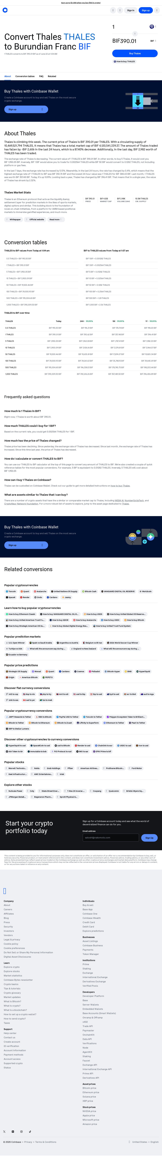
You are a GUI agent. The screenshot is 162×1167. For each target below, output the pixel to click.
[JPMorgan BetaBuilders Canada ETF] (16, 797)
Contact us (9, 1037)
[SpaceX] (10, 597)
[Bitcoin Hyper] (112, 671)
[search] (113, 10)
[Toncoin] (10, 591)
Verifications (90, 1043)
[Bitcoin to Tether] (14, 723)
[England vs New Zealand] (83, 649)
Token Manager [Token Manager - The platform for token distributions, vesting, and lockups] (91, 954)
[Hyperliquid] (143, 671)
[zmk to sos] (12, 700)
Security (8, 926)
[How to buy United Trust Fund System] (112, 626)
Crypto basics (11, 984)
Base (85, 1000)
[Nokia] (35, 768)
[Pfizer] (69, 768)
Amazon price (90, 1124)
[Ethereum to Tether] (114, 723)
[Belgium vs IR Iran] (92, 643)
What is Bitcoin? (12, 1001)
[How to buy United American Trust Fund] (25, 620)
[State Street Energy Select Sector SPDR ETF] (49, 791)
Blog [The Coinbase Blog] (6, 918)
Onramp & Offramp (93, 1017)
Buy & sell (88, 905)
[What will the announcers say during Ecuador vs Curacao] (120, 649)
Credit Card (89, 922)
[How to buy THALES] (124, 61)
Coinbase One (90, 913)
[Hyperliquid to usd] (15, 745)
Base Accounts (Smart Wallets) (99, 1013)
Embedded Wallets (93, 1009)
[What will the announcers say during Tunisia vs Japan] (46, 649)
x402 (85, 1022)
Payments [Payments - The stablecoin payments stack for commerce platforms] (88, 949)
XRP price (88, 1101)
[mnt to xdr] (62, 694)
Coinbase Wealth (92, 918)
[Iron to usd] (142, 745)
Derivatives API (91, 1077)
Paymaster (88, 1030)
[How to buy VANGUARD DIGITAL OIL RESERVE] (59, 614)
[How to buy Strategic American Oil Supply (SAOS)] (25, 626)
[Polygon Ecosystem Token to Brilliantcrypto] (126, 717)
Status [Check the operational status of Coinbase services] (7, 1067)
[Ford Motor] (135, 768)
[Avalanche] (40, 591)
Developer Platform (93, 996)
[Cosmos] (79, 671)
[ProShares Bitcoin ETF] (114, 768)
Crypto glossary (12, 992)
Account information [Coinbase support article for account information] (15, 1050)
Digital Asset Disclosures (17, 956)
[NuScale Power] (14, 791)
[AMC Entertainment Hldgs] (42, 774)
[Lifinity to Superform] (87, 723)
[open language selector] (120, 10)
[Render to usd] (82, 745)
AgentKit (87, 1052)
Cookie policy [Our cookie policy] (11, 944)
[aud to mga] (147, 694)
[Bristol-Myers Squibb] (134, 791)
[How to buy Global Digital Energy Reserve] (69, 626)
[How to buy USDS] (93, 614)
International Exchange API (97, 1069)
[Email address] (111, 837)
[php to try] (45, 694)
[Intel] (61, 774)
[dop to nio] (28, 694)
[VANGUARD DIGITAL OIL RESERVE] (118, 591)
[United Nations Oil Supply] (64, 591)
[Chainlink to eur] (103, 745)
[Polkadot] (94, 671)
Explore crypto (12, 967)
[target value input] (133, 41)
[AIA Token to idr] (14, 751)
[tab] (7, 76)
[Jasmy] (66, 597)
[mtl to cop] (12, 694)
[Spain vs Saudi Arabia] (41, 643)
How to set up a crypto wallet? (20, 1014)
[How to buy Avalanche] (85, 620)
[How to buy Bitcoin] (134, 620)
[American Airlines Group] (88, 768)
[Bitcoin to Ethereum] (39, 723)
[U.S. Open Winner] (15, 643)
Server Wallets (91, 1004)
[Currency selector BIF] (153, 41)
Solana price (89, 1096)
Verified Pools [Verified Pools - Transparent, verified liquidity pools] (90, 985)
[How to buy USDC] (110, 620)
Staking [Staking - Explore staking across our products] (87, 968)
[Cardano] (52, 597)
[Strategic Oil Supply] (16, 671)
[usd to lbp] (79, 694)
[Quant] (25, 591)
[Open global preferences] (129, 1142)
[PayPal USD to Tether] (67, 717)
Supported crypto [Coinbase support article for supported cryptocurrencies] (13, 1063)
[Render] (25, 597)
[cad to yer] (28, 700)
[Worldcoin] (145, 591)
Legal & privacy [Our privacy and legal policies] (12, 939)
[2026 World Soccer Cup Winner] (122, 643)
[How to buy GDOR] (59, 620)
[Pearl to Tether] (137, 723)
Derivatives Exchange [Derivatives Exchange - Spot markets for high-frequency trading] (94, 981)
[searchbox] (153, 41)
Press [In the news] (7, 922)
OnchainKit (88, 1034)
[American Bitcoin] (28, 677)
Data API (87, 1039)
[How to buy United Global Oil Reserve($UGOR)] (126, 614)
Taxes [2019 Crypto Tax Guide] (7, 1023)
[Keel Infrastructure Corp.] (16, 774)
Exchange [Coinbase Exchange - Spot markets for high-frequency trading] (88, 973)
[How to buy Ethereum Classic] (20, 614)
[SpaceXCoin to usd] (40, 745)
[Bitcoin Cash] (89, 591)
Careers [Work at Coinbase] (8, 909)
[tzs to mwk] (46, 700)
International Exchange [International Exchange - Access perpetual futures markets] (95, 977)
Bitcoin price (89, 1088)
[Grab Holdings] (52, 768)
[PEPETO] (47, 677)
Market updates (12, 997)
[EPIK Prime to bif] (102, 751)
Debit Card (88, 926)
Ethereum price (91, 1092)
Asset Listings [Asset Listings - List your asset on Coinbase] (90, 941)
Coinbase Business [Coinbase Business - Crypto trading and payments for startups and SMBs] (93, 945)
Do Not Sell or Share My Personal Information (28, 952)
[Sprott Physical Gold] (68, 797)
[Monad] (36, 671)
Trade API (88, 1026)
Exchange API (90, 1065)
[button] (157, 10)
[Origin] (10, 677)
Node (85, 1047)
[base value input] (129, 26)
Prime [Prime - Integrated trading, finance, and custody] (86, 964)
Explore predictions (93, 931)
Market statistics (13, 975)
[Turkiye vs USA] (14, 649)
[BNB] (128, 671)
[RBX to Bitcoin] (43, 717)
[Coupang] (96, 791)
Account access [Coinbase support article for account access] (12, 1059)
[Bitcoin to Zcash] (63, 723)
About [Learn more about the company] (7, 905)
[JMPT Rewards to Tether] (18, 717)
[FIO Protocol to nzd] (61, 751)
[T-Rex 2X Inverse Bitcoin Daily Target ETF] (75, 791)
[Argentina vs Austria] (67, 643)
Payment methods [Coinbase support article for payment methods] (13, 1054)
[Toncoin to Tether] (93, 717)
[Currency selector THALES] (153, 26)
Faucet (86, 1060)
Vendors (8, 935)
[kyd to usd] (113, 694)
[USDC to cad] (124, 745)
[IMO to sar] (82, 751)
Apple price (89, 1115)
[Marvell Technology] (16, 768)
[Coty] (31, 791)
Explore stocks (12, 971)
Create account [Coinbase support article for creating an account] (12, 1041)
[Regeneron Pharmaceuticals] (42, 797)
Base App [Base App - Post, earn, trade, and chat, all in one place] (88, 909)
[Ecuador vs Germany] (16, 655)
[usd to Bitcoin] (62, 745)
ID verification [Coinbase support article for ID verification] (11, 1046)
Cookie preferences (14, 948)
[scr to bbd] (129, 694)
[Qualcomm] (112, 791)
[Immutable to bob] (37, 751)
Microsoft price (91, 1119)
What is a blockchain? (15, 1010)
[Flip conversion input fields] (135, 33)
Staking (87, 1056)
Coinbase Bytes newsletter (18, 980)
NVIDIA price (89, 1111)
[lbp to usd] (96, 694)
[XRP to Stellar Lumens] (17, 729)
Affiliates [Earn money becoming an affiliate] (9, 913)
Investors (9, 931)
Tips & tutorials (12, 988)
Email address (89, 831)
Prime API (88, 1073)
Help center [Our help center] (10, 1033)
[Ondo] (38, 597)
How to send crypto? (15, 1018)
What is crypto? (12, 1005)
